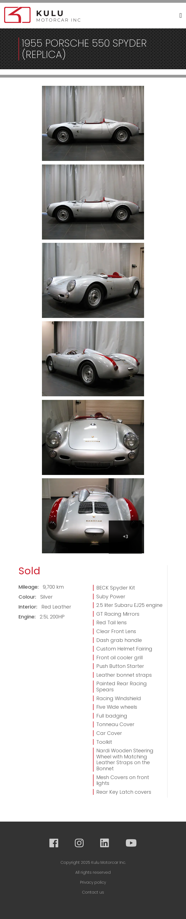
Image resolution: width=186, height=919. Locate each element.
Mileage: (29, 586)
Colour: (28, 596)
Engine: (27, 616)
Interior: (28, 606)
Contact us (93, 892)
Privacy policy (93, 882)
